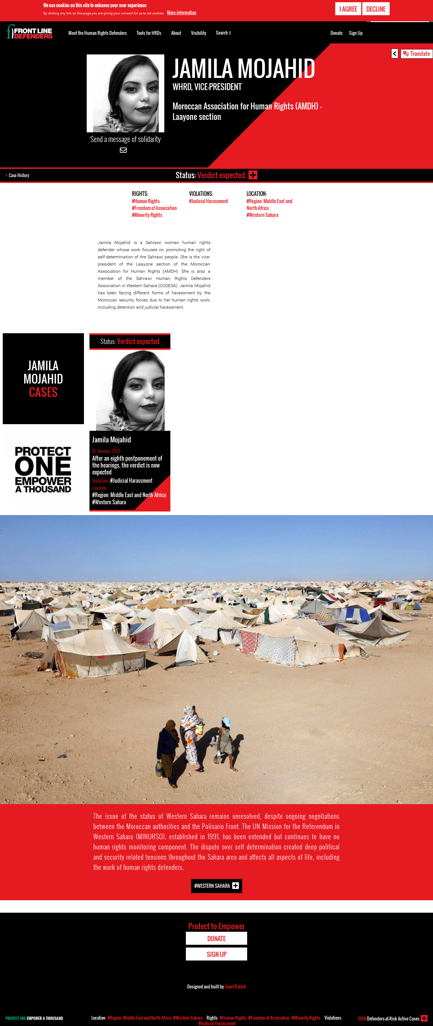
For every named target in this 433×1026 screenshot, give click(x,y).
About (176, 33)
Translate (420, 53)
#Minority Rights (147, 214)
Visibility (198, 33)
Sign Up (356, 33)
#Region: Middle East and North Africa (139, 1017)
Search (223, 32)
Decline (376, 8)
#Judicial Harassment (208, 201)
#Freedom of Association (154, 207)
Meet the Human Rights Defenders (97, 33)
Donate (336, 33)
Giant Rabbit (235, 986)
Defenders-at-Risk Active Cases (388, 1018)
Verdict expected (221, 175)
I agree (348, 8)
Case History (19, 175)
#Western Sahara (262, 214)
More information (181, 12)
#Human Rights (146, 201)
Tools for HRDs (149, 33)
